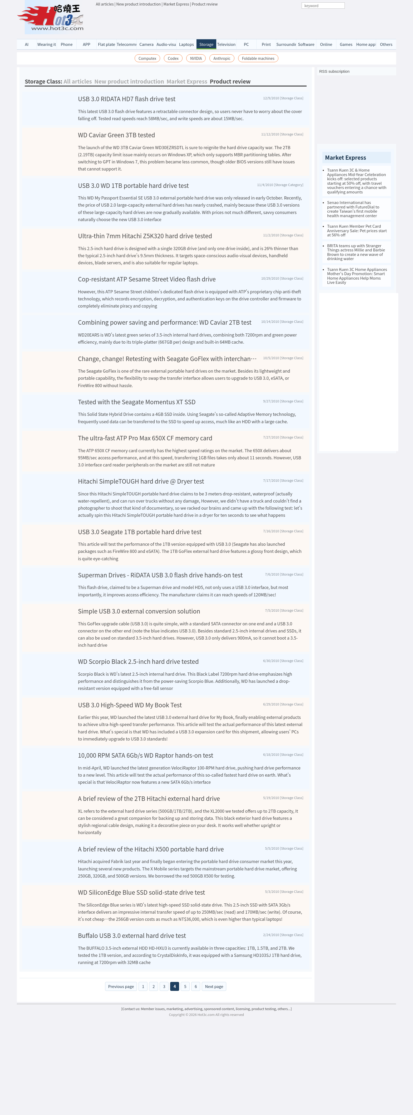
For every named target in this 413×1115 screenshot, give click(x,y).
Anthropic (221, 58)
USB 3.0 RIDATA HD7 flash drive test (126, 99)
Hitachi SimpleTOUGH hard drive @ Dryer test (141, 537)
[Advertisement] (223, 21)
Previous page (121, 1084)
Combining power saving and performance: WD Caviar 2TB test (165, 344)
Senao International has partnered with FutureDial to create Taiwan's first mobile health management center (353, 208)
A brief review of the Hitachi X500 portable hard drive (151, 932)
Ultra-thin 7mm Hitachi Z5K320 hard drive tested (145, 248)
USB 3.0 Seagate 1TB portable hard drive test (139, 588)
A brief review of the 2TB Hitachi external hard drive (149, 881)
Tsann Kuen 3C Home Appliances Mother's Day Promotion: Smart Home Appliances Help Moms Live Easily (357, 275)
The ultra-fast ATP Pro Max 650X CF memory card (145, 489)
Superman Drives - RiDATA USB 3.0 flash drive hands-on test (160, 636)
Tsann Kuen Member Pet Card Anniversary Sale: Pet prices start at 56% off (357, 230)
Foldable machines (258, 58)
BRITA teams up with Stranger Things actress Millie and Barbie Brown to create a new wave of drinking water (356, 252)
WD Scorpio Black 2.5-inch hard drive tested (138, 735)
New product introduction (138, 4)
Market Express (176, 4)
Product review (205, 4)
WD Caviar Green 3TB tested (116, 147)
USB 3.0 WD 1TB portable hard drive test (133, 197)
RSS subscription (334, 71)
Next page (214, 1084)
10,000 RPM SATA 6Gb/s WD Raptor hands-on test (145, 833)
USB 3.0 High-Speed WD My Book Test (130, 783)
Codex (173, 58)
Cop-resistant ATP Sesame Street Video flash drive (147, 296)
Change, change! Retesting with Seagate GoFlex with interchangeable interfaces (168, 393)
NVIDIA (196, 58)
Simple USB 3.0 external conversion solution (139, 684)
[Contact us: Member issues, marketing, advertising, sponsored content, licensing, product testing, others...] (206, 1106)
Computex (147, 58)
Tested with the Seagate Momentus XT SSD (137, 441)
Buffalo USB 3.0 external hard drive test (132, 1028)
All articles (105, 4)
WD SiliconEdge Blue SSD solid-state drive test (141, 980)
